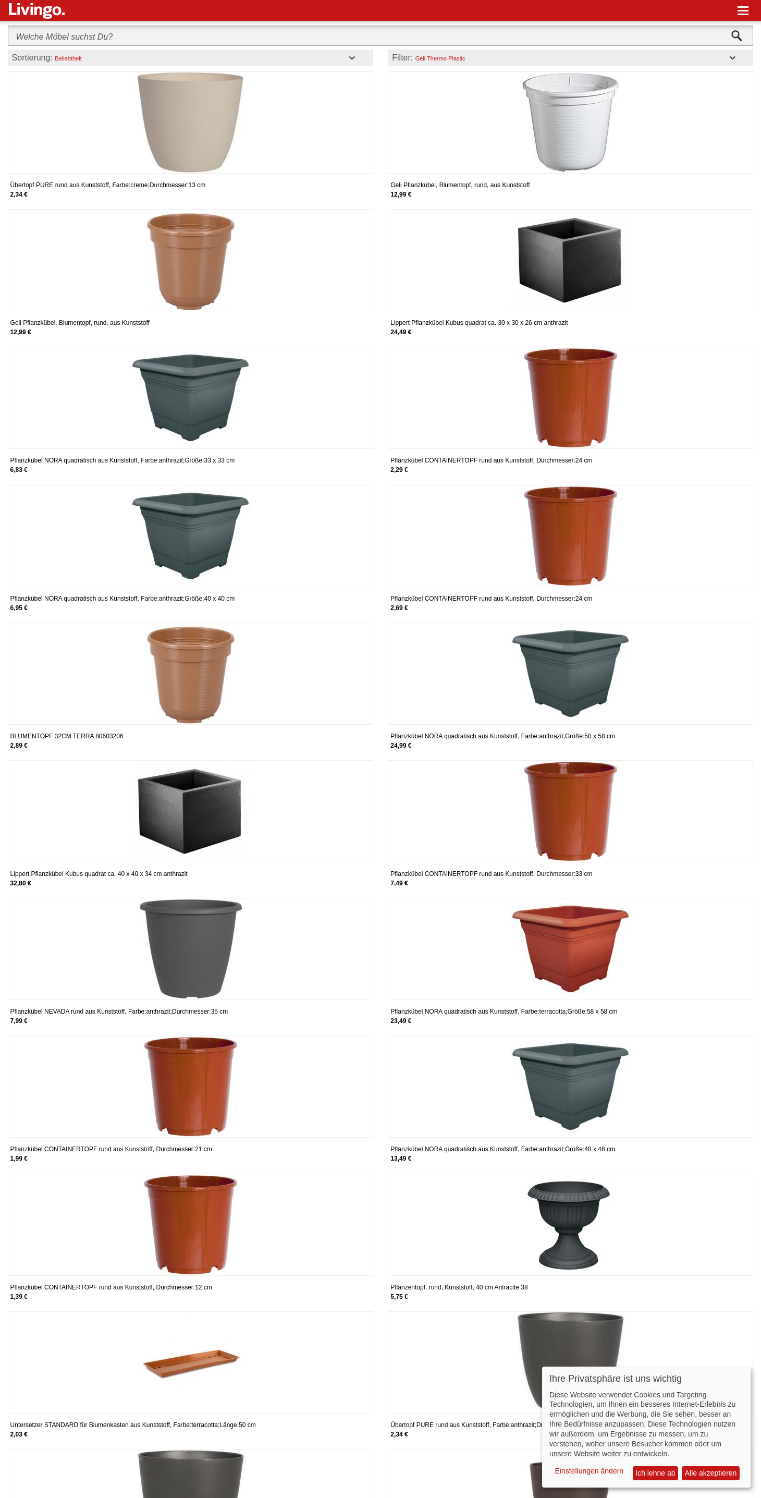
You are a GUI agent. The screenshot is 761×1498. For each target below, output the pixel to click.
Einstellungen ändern (589, 1471)
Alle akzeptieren (711, 1473)
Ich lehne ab (655, 1473)
